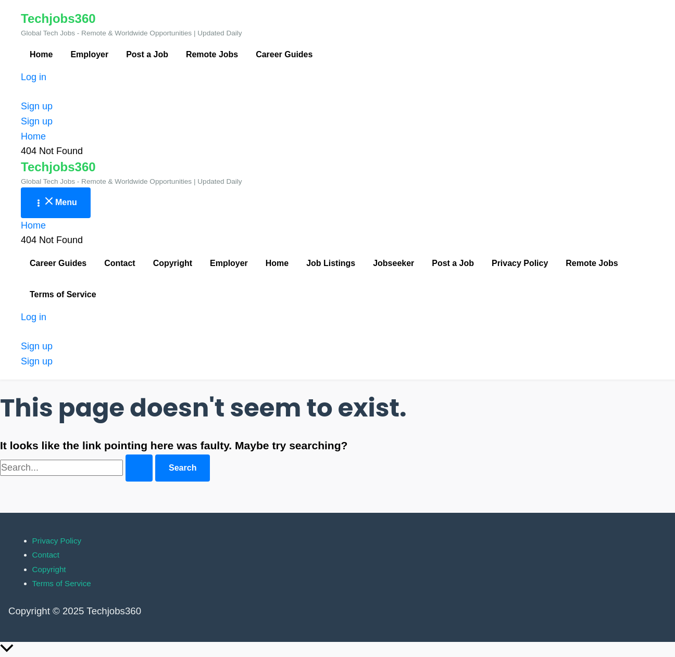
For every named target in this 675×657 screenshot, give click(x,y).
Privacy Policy (520, 263)
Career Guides (284, 54)
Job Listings (330, 263)
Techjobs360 (58, 18)
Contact (119, 263)
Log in (33, 77)
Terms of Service (63, 294)
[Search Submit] (139, 468)
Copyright (172, 263)
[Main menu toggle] (56, 202)
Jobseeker (393, 263)
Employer (89, 54)
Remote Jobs (212, 54)
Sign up (37, 121)
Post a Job (147, 54)
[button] (337, 106)
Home (41, 54)
